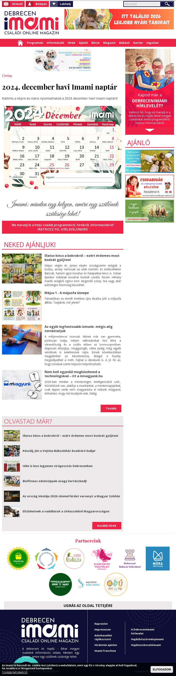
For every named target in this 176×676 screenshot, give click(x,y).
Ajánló (83, 43)
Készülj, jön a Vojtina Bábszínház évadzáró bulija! (59, 450)
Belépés (41, 4)
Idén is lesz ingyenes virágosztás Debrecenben (57, 465)
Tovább (111, 408)
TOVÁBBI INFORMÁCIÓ (14, 672)
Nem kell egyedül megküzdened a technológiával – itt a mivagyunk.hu (73, 373)
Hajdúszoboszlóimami (146, 644)
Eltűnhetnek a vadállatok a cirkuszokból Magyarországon (66, 511)
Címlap (20, 43)
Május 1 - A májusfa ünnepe (67, 292)
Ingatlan (153, 43)
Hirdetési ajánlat (105, 644)
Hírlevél (17, 4)
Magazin (109, 43)
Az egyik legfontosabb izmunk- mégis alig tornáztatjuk (79, 328)
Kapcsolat (101, 623)
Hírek (71, 43)
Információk (55, 43)
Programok (35, 43)
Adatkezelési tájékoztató (103, 637)
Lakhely (65, 4)
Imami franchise (105, 650)
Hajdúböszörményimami (147, 639)
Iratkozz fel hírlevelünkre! (62, 229)
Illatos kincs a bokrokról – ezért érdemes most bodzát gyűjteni (82, 257)
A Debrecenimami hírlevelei (142, 631)
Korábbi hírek (106, 525)
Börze (95, 43)
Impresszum (102, 629)
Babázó (124, 43)
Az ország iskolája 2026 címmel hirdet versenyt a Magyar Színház (71, 496)
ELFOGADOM (162, 669)
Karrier (138, 43)
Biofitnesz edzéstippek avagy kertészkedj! (55, 481)
